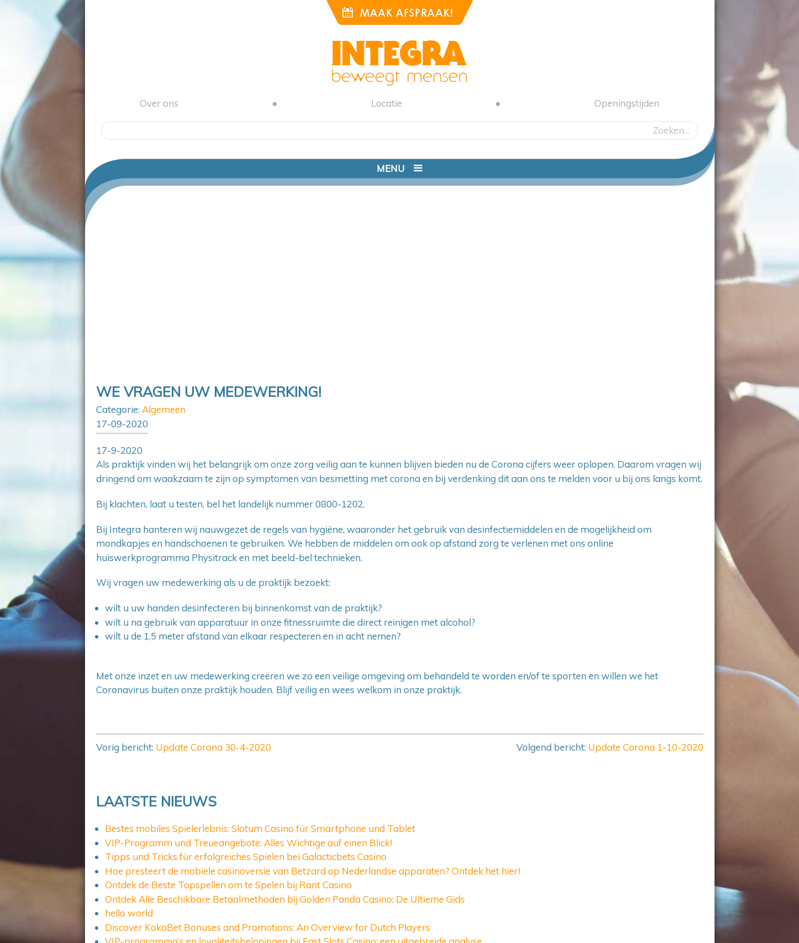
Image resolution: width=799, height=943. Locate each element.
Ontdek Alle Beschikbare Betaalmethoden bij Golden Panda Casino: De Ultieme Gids (285, 899)
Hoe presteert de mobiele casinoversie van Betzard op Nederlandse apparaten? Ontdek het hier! (312, 871)
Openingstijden (626, 103)
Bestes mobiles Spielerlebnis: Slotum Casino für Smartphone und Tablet (260, 828)
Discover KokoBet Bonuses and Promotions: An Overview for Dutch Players (267, 927)
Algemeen (164, 409)
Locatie (386, 103)
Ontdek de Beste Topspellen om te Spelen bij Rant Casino (228, 884)
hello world (129, 913)
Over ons (159, 103)
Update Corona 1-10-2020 (645, 747)
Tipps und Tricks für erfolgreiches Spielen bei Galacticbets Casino (246, 856)
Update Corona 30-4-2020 (213, 747)
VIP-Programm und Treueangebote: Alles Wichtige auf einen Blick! (248, 842)
